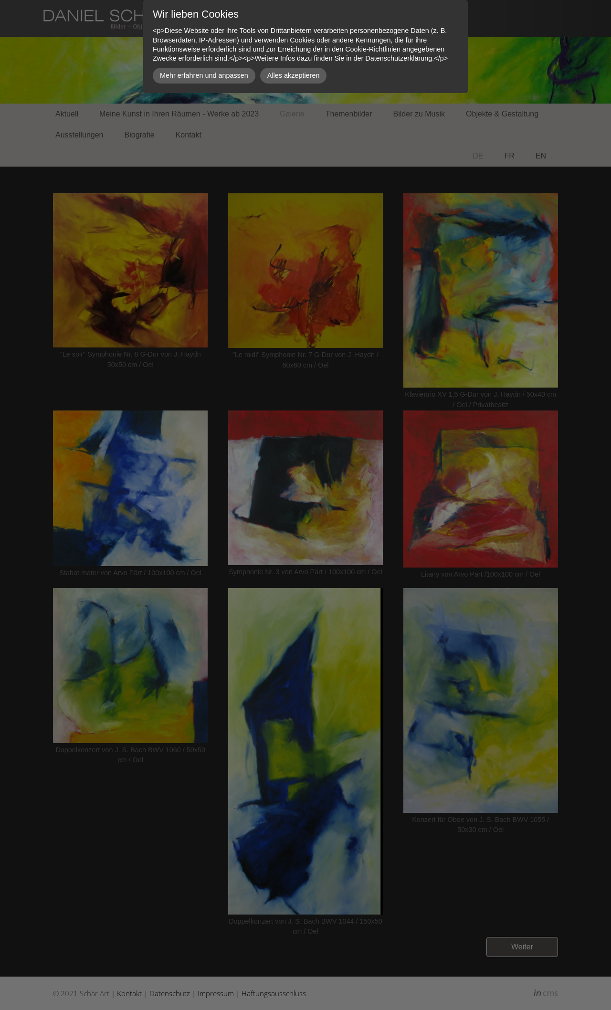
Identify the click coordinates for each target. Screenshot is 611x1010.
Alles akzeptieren (293, 75)
